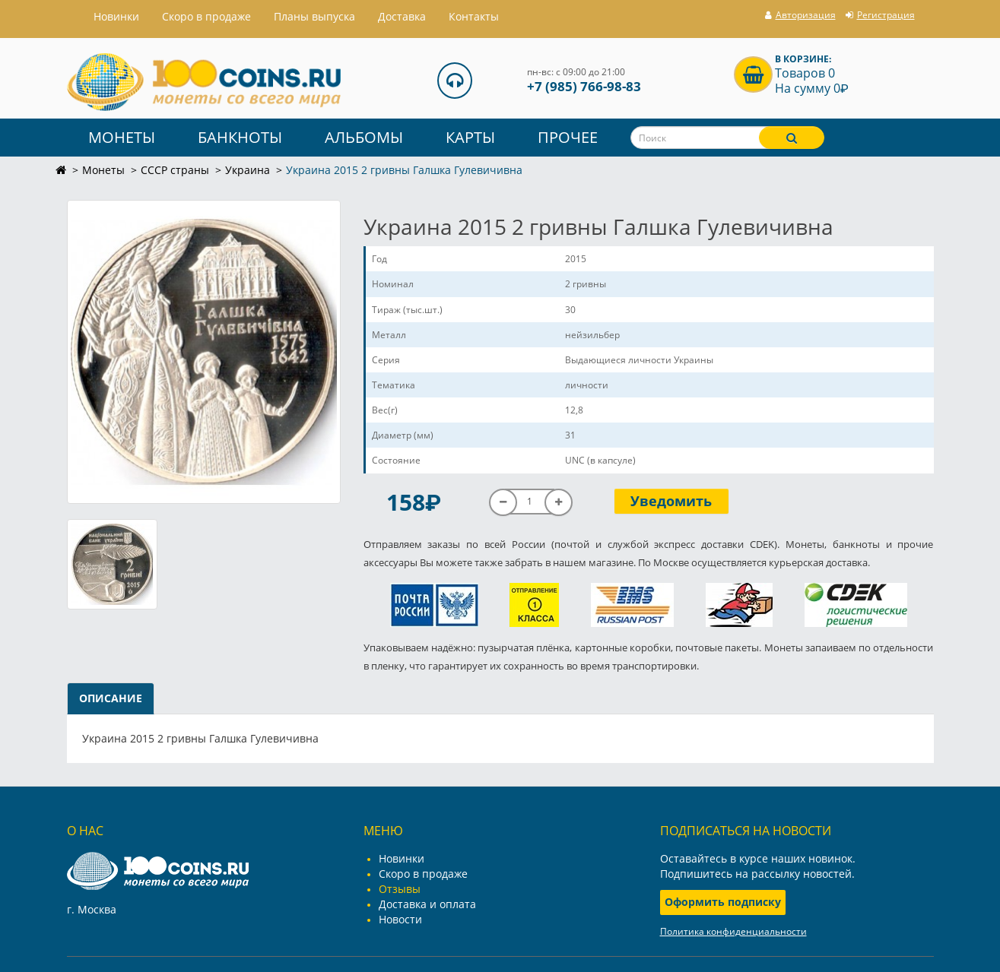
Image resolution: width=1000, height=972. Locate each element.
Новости (400, 919)
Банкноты (240, 137)
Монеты (121, 137)
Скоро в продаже (206, 16)
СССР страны (175, 170)
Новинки (401, 858)
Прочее (568, 137)
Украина (247, 170)
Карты (470, 137)
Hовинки (116, 16)
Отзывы (400, 889)
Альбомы (364, 137)
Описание (110, 698)
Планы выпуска (314, 16)
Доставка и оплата (427, 904)
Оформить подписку (723, 901)
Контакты (474, 16)
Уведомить (671, 501)
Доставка (402, 16)
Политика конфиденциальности (733, 931)
